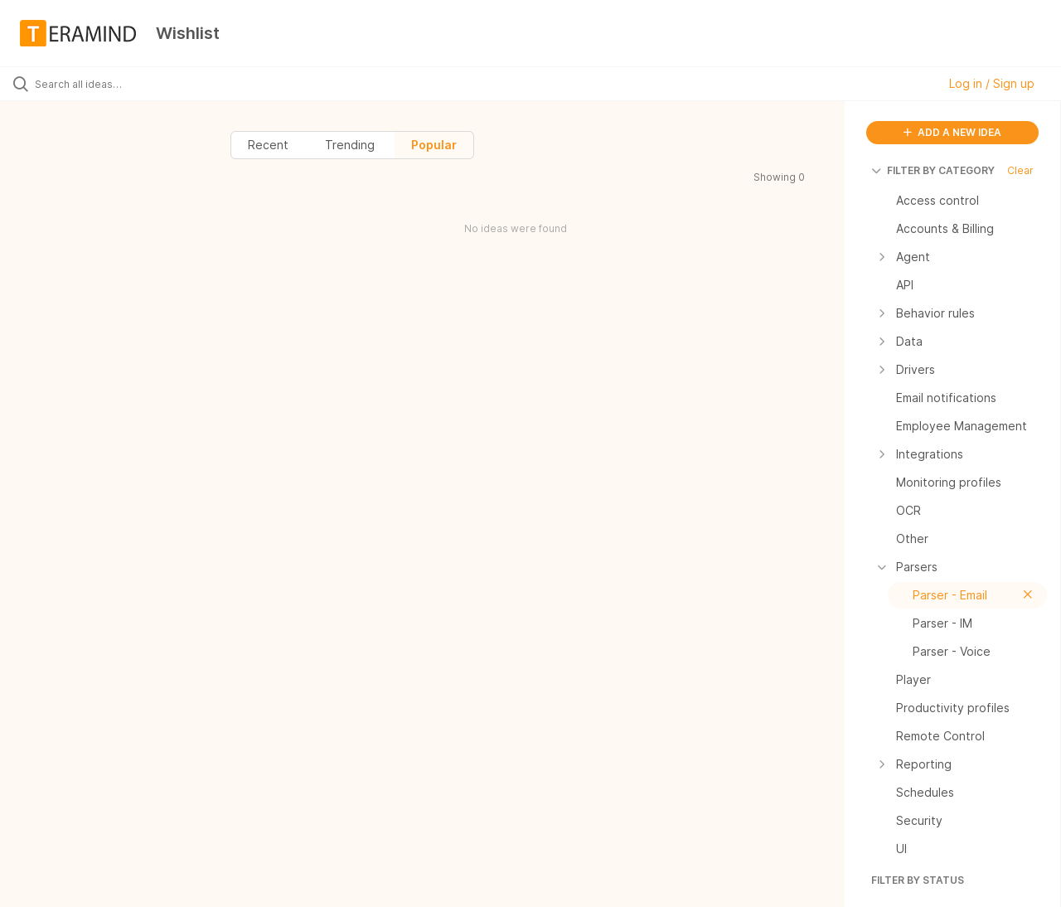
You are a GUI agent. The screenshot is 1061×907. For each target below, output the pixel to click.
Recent (268, 145)
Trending (350, 145)
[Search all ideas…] (126, 84)
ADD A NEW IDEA (952, 132)
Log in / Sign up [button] (991, 83)
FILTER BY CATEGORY (933, 170)
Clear (1020, 170)
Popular (434, 145)
